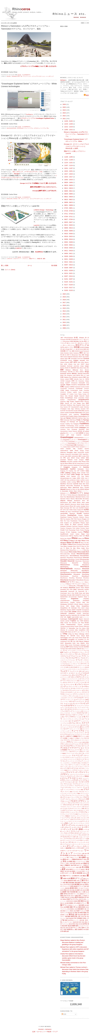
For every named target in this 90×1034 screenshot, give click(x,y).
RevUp (62, 538)
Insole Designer (79, 459)
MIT (88, 500)
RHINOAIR (86, 557)
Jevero (65, 465)
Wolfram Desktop (73, 646)
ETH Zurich (86, 412)
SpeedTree (68, 615)
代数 (85, 909)
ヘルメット (69, 806)
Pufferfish (73, 532)
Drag (74, 405)
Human (62, 454)
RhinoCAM (71, 561)
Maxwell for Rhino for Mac (73, 489)
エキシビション (84, 671)
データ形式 (86, 736)
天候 (67, 914)
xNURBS (86, 646)
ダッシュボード (67, 731)
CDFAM (62, 381)
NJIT (67, 509)
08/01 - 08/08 (68, 205)
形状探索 (79, 873)
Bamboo (62, 368)
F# (88, 416)
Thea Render (85, 622)
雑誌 (65, 890)
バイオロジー (85, 763)
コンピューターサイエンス (72, 703)
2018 (64, 299)
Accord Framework (84, 351)
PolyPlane (86, 526)
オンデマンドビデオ (79, 682)
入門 (88, 918)
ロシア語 (76, 846)
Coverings (86, 390)
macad (87, 482)
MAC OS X (81, 482)
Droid (87, 405)
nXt (66, 511)
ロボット (86, 846)
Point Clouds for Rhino (68, 524)
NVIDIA (62, 511)
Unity (76, 630)
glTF (68, 435)
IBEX (80, 456)
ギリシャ (79, 692)
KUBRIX (82, 471)
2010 (64, 322)
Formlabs (81, 425)
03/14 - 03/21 (68, 262)
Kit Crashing (69, 471)
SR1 (78, 615)
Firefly (78, 420)
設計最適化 (70, 903)
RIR (61, 587)
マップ (78, 812)
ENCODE (70, 410)
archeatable (74, 358)
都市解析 (68, 916)
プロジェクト (74, 799)
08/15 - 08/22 (68, 199)
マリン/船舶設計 (66, 816)
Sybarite (62, 620)
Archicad (86, 358)
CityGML (62, 384)
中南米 (49, 1031)
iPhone (84, 461)
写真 (68, 892)
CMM (87, 384)
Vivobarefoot (63, 641)
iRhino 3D (71, 463)
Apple (66, 358)
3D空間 (82, 347)
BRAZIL (74, 373)
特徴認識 (71, 918)
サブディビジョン (66, 715)
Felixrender (66, 420)
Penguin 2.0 (85, 519)
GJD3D (81, 433)
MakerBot (62, 485)
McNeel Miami (73, 491)
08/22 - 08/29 (68, 196)
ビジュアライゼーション (39, 76)
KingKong (62, 471)
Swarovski (86, 619)
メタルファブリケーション (78, 819)
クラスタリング (69, 694)
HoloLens (63, 452)
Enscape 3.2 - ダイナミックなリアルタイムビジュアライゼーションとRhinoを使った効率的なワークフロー (28, 136)
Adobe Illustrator (64, 353)
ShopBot (72, 602)
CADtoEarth (75, 377)
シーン (85, 715)
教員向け (83, 869)
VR (21, 76)
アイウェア (80, 650)
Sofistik (74, 611)
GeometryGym (64, 431)
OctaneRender (75, 511)
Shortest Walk (80, 602)
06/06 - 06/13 (68, 228)
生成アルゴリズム (72, 899)
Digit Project (70, 401)
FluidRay (67, 423)
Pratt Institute (76, 528)
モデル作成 (78, 825)
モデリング (66, 825)
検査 (74, 880)
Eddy (69, 408)
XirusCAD (80, 646)
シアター (80, 715)
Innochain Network (66, 459)
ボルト (71, 810)
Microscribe (79, 498)
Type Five (78, 628)
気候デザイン (79, 865)
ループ (62, 840)
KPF (78, 471)
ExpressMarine (82, 416)
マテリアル (83, 812)
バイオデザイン (67, 763)
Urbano (69, 632)
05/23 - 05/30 (68, 233)
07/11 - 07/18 (68, 214)
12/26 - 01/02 (68, 121)
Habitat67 (68, 448)
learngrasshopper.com (66, 478)
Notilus (75, 509)
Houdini (87, 452)
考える (62, 884)
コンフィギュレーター (83, 707)
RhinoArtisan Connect (74, 559)
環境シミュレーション (79, 861)
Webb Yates (76, 643)
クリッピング (81, 696)
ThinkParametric (71, 624)
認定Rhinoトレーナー (73, 920)
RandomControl (64, 535)
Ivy (85, 463)
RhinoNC (79, 572)
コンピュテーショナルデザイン (74, 704)
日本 (75, 918)
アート (65, 650)
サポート (75, 715)
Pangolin (80, 515)
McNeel (62, 80)
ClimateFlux (74, 384)
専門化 (75, 903)
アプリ (84, 656)
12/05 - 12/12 (68, 129)
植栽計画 (39, 258)
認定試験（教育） (84, 920)
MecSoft (80, 495)
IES (61, 458)
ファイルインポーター (71, 782)
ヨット (68, 831)
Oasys (69, 511)
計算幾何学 (75, 875)
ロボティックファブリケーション (72, 850)
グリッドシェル (73, 696)
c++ (85, 375)
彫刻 (84, 912)
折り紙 (64, 903)
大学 (88, 909)
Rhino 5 (66, 540)
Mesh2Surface (71, 497)
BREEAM (80, 373)
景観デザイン (32, 258)
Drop (61, 407)
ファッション (68, 784)
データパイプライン (80, 732)
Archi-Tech (80, 358)
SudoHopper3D (73, 619)
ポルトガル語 (77, 810)
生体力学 (81, 899)
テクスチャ (67, 740)
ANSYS (80, 356)
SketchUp (63, 609)
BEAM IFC (68, 368)
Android (70, 356)
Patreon (87, 517)
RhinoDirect (85, 564)
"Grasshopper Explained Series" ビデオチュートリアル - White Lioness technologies (29, 85)
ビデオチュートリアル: (37, 118)
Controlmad (79, 388)
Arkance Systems (64, 362)
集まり (80, 892)
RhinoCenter (78, 561)
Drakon (84, 405)
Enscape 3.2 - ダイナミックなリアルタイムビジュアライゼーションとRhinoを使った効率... (76, 146)
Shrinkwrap (63, 604)
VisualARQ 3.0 (82, 639)
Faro (88, 418)
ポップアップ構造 (80, 808)
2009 (64, 325)
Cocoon (67, 386)
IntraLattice (70, 461)
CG (76, 381)
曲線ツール (75, 871)
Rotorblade (63, 589)
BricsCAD (86, 373)
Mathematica (63, 487)
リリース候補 (85, 838)
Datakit (76, 396)
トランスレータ (79, 753)
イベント (79, 660)
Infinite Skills (85, 458)
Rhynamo (86, 585)
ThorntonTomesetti (65, 626)
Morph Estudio (81, 504)
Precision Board (84, 528)
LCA (78, 476)
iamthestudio (75, 456)
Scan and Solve (84, 593)
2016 (64, 305)
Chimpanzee (74, 382)
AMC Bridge (85, 355)
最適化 (72, 888)
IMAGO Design (75, 458)
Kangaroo (67, 467)
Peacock (79, 519)
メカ (78, 818)
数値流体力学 (82, 897)
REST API (82, 535)
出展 (84, 892)
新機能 (76, 895)
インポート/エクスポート (71, 667)
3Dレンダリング (18, 171)
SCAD (76, 593)
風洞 (81, 924)
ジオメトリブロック (68, 719)
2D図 (76, 337)
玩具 (74, 863)
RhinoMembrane (65, 572)
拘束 (64, 882)
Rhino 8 (70, 544)
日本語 (84, 918)
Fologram (76, 423)
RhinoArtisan (64, 559)
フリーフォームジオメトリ (79, 795)
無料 (83, 927)
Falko (84, 418)
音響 (81, 855)
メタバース (66, 819)
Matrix (70, 487)
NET (71, 508)
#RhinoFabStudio (68, 337)
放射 (67, 927)
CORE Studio (64, 390)
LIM (65, 480)
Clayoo (68, 384)
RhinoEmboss (64, 566)
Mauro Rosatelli (84, 487)
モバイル (84, 825)
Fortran (87, 425)
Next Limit (75, 508)
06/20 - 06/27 (68, 222)
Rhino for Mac (71, 548)
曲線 (71, 871)
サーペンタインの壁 (78, 711)
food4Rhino (39, 252)
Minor (83, 500)
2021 (64, 118)
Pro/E (66, 530)
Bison (81, 370)
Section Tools (85, 595)
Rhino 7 (65, 544)
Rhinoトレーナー (80, 582)
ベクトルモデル (84, 804)
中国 (73, 912)
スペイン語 (78, 727)
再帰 (85, 886)
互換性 (78, 880)
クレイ (72, 697)
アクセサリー (76, 652)
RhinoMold (73, 572)
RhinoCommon (65, 565)
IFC (64, 458)
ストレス (71, 727)
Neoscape (66, 508)
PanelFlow (63, 515)
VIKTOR (72, 635)
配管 (78, 922)
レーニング (79, 842)
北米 (33, 1031)
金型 (80, 871)
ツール (87, 731)
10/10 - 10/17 (68, 177)
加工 (68, 857)
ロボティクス (84, 848)
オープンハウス (65, 680)
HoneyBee (70, 452)
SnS (69, 611)
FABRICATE (74, 418)
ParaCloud (63, 517)
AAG (87, 349)
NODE (71, 509)
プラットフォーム (68, 793)
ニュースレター (85, 757)
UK (66, 630)
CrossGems (86, 392)
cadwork (80, 377)
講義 (78, 884)
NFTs (64, 509)
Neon (61, 508)
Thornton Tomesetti (83, 624)
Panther (86, 515)
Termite (66, 622)
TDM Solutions (84, 620)
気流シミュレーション (69, 867)
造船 (67, 907)
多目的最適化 (70, 909)
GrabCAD (78, 435)
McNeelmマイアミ (65, 493)
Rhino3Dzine (70, 557)
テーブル (81, 738)
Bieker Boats (83, 368)
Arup (75, 364)
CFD (72, 381)
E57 (69, 407)
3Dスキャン (81, 343)
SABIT (75, 589)
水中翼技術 (72, 897)
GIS (77, 433)
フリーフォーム (66, 795)
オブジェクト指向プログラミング (78, 680)
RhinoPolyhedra (64, 576)
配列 (80, 922)
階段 (78, 859)
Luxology (73, 482)
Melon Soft (86, 495)
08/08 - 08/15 (68, 202)
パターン (70, 764)
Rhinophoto (77, 574)
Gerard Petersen (72, 431)
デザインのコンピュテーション (69, 744)
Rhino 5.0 (70, 542)
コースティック (69, 699)
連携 (64, 931)
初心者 (87, 892)
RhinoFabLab (84, 566)
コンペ (62, 709)
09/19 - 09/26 (68, 185)
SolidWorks (71, 613)
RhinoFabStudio (66, 568)
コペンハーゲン (64, 701)
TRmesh (81, 626)
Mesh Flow (63, 497)
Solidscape (63, 613)
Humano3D (68, 454)
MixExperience (64, 502)
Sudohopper (63, 619)
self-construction (72, 596)
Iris (75, 463)
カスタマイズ (67, 690)
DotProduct (63, 405)
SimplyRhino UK (65, 608)
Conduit (87, 386)
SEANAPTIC (78, 595)
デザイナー (63, 742)
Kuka (87, 471)
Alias (80, 355)
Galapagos (82, 427)
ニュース (78, 757)
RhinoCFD (75, 563)
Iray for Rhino (64, 463)
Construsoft (71, 388)
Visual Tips (86, 637)
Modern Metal (81, 502)
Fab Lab (62, 418)
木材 (64, 929)
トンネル (62, 757)
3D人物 (62, 349)
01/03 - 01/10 (68, 290)
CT (68, 394)
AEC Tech (86, 353)
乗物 (61, 895)
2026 (64, 104)
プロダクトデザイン (78, 801)
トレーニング (77, 755)
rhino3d (73, 553)
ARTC (75, 362)
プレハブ (73, 797)
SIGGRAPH (71, 604)
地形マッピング (81, 910)
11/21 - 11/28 (68, 160)
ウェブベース (74, 671)
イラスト (86, 660)
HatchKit (87, 448)
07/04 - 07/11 (68, 216)
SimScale (74, 608)
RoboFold (72, 587)
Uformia (62, 630)
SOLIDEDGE (85, 611)
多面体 (83, 907)
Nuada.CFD (80, 509)
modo (87, 502)
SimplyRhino (85, 606)
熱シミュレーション (66, 922)
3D (86, 337)
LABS (62, 472)
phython (87, 521)
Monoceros (73, 504)
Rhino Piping (69, 550)
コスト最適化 (85, 699)
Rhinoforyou (77, 568)
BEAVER (73, 368)
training (72, 626)
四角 (71, 890)
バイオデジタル (75, 763)
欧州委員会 (74, 855)
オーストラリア (69, 679)
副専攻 (85, 924)
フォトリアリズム (65, 787)
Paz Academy (66, 519)
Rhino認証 (80, 585)
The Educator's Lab (74, 622)
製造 (82, 901)
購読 (86, 95)
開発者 (74, 859)
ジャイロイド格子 (66, 721)
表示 (73, 924)
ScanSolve (63, 595)
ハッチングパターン (79, 766)
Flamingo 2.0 (64, 421)
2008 (64, 328)
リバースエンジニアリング (73, 838)
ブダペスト (80, 787)
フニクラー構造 (79, 789)
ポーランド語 (80, 806)
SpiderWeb (74, 615)
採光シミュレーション (82, 888)
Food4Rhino (84, 424)
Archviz (70, 360)
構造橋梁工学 (79, 882)
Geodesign (74, 429)
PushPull (80, 532)
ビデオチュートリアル (40, 128)
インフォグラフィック (79, 665)
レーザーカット (71, 842)
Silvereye (86, 604)
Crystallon (63, 394)
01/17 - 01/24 (68, 285)
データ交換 (63, 738)
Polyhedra (80, 526)
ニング (74, 759)
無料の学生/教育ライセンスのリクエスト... (43, 187)
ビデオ (62, 780)
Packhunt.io (29, 114)
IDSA (87, 456)
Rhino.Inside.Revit (83, 552)
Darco (62, 396)
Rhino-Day (86, 550)
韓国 (71, 863)
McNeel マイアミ (83, 491)
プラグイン (25, 258)
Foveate (62, 427)
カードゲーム (66, 688)
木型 (88, 927)
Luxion (69, 482)
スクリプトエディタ (68, 725)
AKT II (69, 355)
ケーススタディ (79, 697)
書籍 (61, 894)
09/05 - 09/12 (68, 191)
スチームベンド (64, 727)
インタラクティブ (83, 663)
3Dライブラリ (69, 347)
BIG (88, 368)
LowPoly (82, 480)
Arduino (75, 360)
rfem (65, 538)
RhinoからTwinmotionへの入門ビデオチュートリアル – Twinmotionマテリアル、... (76, 134)
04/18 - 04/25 (68, 248)
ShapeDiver (74, 598)
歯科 (78, 890)
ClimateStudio (82, 384)
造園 (65, 907)
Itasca (82, 463)
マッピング (73, 812)
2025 (64, 107)
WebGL (83, 643)
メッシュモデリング (81, 821)
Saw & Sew (71, 593)
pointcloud (80, 524)
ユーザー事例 (77, 829)
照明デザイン (74, 893)
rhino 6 (77, 542)
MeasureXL (75, 495)
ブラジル (81, 791)
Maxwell (63, 489)
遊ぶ (73, 929)
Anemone (75, 356)
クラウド (84, 692)
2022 (64, 116)
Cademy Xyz (67, 377)
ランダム (68, 835)
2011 (64, 319)
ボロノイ (83, 810)
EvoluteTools (85, 414)
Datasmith (82, 396)
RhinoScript (79, 578)
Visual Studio (78, 637)
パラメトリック (71, 772)
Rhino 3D (81, 538)
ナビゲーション (70, 757)
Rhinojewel (63, 570)
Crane (79, 392)
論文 (67, 931)
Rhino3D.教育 (64, 555)
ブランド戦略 (76, 793)
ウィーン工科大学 (84, 667)
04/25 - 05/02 (68, 245)
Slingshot (69, 609)
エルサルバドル (67, 675)
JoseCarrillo (83, 465)
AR (69, 358)
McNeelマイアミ (77, 493)
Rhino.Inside (73, 552)
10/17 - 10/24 (68, 174)
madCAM (75, 483)
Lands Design (75, 474)
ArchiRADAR (63, 360)
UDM (87, 628)
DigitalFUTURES (79, 401)
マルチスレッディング (76, 816)
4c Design (66, 349)
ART (71, 362)
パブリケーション (77, 770)
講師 (81, 884)
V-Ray (65, 634)
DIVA (62, 403)
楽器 (68, 861)
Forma (76, 425)
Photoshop (81, 521)
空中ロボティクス (67, 873)
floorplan (62, 423)
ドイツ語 (79, 749)
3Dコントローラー (72, 343)
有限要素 (69, 929)
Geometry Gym (84, 429)
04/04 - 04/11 (68, 253)
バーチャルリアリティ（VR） (33, 171)
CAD (61, 377)
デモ (68, 749)
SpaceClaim (86, 613)
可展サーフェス (74, 857)
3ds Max (81, 341)
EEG (87, 408)
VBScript (62, 635)
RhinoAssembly (84, 559)
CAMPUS (18, 248)
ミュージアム (66, 817)
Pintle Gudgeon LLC (66, 522)
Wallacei (86, 641)
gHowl (87, 431)
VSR (77, 641)
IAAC (69, 456)
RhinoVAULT (72, 580)
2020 (64, 294)
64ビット (72, 349)
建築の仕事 (66, 878)
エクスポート (64, 673)
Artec (79, 362)
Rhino (9, 76)
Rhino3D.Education (83, 554)
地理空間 (69, 912)
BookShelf (63, 373)
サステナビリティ (83, 713)
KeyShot (73, 469)
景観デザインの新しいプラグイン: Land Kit (20, 206)
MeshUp (83, 497)
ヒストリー (86, 778)
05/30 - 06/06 (68, 231)
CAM (71, 379)
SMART (74, 609)
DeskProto (63, 401)
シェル (79, 716)
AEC (81, 353)
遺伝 (86, 853)
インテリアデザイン (66, 665)
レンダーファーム (80, 844)
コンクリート (80, 701)
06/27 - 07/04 (68, 219)
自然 (81, 890)
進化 (79, 895)
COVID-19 (63, 392)
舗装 (44, 258)
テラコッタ (73, 749)
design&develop (72, 399)
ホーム (30, 265)
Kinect (87, 469)
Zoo (83, 648)
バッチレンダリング (68, 766)
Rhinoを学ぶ (73, 585)
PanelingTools (72, 515)
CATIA (87, 379)
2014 (64, 311)
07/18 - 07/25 (68, 211)
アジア (55, 1031)
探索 (61, 910)
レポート (74, 844)
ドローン (86, 755)
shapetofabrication (65, 600)
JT (61, 467)
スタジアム (85, 725)
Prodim (77, 530)
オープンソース (84, 679)
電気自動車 (80, 914)
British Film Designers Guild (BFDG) (70, 375)
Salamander (81, 589)
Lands (68, 474)
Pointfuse (86, 524)
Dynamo (66, 407)
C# (82, 375)
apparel (62, 358)
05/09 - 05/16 (68, 239)
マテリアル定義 (73, 814)
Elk (67, 410)
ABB (73, 351)
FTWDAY (76, 427)
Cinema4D (82, 382)
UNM (87, 630)
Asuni (87, 364)
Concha (83, 386)
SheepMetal (86, 600)
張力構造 (80, 912)
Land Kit (36, 225)
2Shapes (81, 337)
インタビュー (74, 663)
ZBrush (79, 648)
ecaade (81, 407)
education (83, 408)
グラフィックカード (79, 694)
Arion (87, 360)
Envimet (87, 410)
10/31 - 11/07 (68, 168)
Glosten (62, 435)
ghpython (63, 433)
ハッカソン (77, 764)
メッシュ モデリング (69, 821)
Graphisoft (86, 435)
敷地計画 (78, 924)
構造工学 (86, 882)
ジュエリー (76, 721)
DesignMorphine (83, 399)
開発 (64, 859)
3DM (71, 341)
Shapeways (76, 600)
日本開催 (79, 918)
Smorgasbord (85, 609)
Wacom (81, 641)
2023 (64, 113)
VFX (68, 635)
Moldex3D (67, 504)
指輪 (73, 890)
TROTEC (63, 628)
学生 (64, 861)
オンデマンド (69, 682)
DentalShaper (69, 397)
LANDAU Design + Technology (43, 210)
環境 (70, 861)
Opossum (72, 513)
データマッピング (79, 734)
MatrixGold (76, 487)
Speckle (62, 615)
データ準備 (76, 738)
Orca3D (79, 513)
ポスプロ (62, 808)
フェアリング (79, 785)
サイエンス (86, 711)
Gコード (86, 446)
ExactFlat (62, 416)
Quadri (72, 534)
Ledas (74, 478)
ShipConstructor (64, 602)
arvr (78, 364)
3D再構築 (86, 347)
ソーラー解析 (79, 728)
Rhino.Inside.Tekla (65, 553)
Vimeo (78, 635)
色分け (72, 895)
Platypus (83, 522)
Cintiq (87, 382)
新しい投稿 (4, 265)
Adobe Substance (74, 353)
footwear (62, 425)
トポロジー (81, 751)
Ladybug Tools (75, 472)
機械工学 (62, 865)
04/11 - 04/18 (68, 250)
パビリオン (81, 768)
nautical (78, 506)
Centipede (67, 381)
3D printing (74, 339)
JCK (61, 465)
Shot (88, 602)
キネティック (72, 692)
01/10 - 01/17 (68, 287)
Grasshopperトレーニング (75, 441)
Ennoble (76, 410)
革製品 (85, 859)
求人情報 (85, 867)
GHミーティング (70, 433)
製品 (85, 901)
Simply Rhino (75, 606)
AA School (80, 349)
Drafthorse (69, 405)
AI (61, 355)
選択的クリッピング (73, 905)
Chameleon (81, 381)
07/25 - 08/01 (68, 208)
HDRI (71, 450)
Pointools (63, 526)
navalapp (83, 506)
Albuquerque (75, 355)
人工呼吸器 (84, 895)
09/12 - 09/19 (68, 188)
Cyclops (84, 394)
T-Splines (73, 621)
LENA (82, 478)
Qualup (77, 534)
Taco (78, 620)
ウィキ (62, 669)
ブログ (81, 797)
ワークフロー (77, 853)
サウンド (62, 713)
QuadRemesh (64, 534)
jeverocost (70, 465)
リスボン (81, 837)
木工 (61, 929)
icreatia (84, 456)
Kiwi (75, 471)
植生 (69, 895)
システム (76, 719)
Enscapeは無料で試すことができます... (44, 190)
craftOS (75, 392)
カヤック (79, 690)
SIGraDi (76, 604)
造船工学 (72, 907)
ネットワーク (71, 761)
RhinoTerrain (64, 580)
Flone (87, 421)
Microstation (86, 498)
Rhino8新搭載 (78, 557)
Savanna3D (63, 591)
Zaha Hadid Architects (71, 648)
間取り (68, 863)
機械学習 (86, 863)
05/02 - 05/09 (68, 242)
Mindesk (69, 500)
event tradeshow (74, 414)
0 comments (26, 74)
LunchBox (63, 482)
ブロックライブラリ (74, 803)
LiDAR (62, 480)
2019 (64, 297)
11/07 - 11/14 (68, 165)
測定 (77, 907)
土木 (78, 916)
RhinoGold (85, 568)
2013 (64, 314)
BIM (61, 370)
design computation (79, 397)
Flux (72, 423)
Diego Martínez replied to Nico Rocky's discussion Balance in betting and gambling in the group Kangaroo (72, 942)
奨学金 (66, 893)
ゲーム (87, 697)
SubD (69, 617)
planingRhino (76, 522)
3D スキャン (80, 339)
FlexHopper (82, 421)
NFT (61, 509)
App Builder (86, 356)
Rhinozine (86, 580)
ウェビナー (64, 671)
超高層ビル (63, 914)
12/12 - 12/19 (68, 127)
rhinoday (76, 564)
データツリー (70, 732)
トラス (72, 753)
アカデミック (67, 652)
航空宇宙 (70, 884)
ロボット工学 (76, 848)
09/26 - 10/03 (68, 182)
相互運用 (81, 905)
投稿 (64, 1014)
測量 (79, 907)
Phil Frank (66, 521)
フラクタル (75, 791)
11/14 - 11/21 (68, 162)
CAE (84, 377)
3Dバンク (65, 345)
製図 (79, 901)
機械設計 (68, 865)
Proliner (82, 530)
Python (86, 532)
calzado (67, 379)
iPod (87, 461)
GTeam (77, 446)
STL (65, 617)
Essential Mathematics (75, 412)
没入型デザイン (73, 927)
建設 (84, 876)
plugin (87, 522)
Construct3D (63, 388)
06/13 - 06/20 (68, 225)
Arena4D (82, 360)
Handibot (80, 448)
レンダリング (50, 76)
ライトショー (83, 831)
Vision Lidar (71, 637)
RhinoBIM (63, 561)
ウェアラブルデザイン (83, 669)
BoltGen (82, 371)
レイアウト (67, 840)
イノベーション (70, 660)
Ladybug (67, 472)
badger (87, 366)
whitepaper (83, 645)
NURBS (86, 510)
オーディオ (76, 679)
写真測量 (72, 892)
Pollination (68, 526)
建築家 (65, 880)
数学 (76, 897)
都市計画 (74, 916)
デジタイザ (82, 744)
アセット (82, 652)
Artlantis (70, 364)
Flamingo (86, 420)
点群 (76, 914)
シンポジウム (70, 723)
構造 (67, 882)
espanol (62, 412)
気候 (74, 865)
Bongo (87, 371)
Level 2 (87, 478)
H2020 (62, 448)
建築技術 (70, 880)
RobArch (65, 587)
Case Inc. (82, 379)
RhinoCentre (86, 561)
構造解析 (72, 882)
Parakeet (69, 517)
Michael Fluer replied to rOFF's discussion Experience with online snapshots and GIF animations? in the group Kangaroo (74, 949)
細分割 (62, 890)
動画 (67, 918)
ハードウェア (79, 761)
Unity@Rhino (82, 630)
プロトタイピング (68, 805)
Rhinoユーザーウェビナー (74, 584)
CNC (62, 387)
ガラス (84, 690)
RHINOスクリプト (67, 582)
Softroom (79, 611)
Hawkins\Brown (64, 450)
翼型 (76, 929)
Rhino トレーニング (78, 550)
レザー (84, 842)
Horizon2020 (81, 452)
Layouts (73, 476)
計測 (81, 875)
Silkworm (81, 604)
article (65, 364)
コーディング (78, 699)
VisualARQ (63, 639)
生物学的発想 (69, 901)
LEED (78, 478)
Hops (75, 452)
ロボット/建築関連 (65, 848)
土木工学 (83, 916)
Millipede (62, 500)
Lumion (87, 480)
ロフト (81, 846)
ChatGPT (67, 382)
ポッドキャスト (70, 808)
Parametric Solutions (78, 517)
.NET (61, 337)
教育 (64, 869)
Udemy (84, 628)
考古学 (65, 884)
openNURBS (64, 513)
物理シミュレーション (82, 925)
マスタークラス (65, 812)
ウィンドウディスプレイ (70, 669)
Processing (72, 530)
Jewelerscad (76, 465)
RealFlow (76, 535)
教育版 (67, 869)
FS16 (71, 427)
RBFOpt (71, 535)
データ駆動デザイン (76, 736)
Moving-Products (64, 506)
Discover (87, 401)
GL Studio (86, 433)
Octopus (82, 511)
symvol (67, 620)
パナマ (85, 766)
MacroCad (69, 483)
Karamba (86, 467)
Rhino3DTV (63, 557)
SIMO (67, 606)
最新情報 (67, 888)
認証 (66, 920)
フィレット (83, 784)
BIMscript (75, 370)
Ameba (65, 356)
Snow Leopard (64, 611)
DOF (87, 403)
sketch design (85, 608)
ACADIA (77, 351)
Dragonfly (78, 405)
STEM (87, 615)
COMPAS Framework (74, 386)
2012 (64, 317)
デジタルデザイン (69, 746)
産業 (68, 890)
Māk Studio (86, 483)
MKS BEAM (72, 502)
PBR (72, 519)
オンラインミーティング (73, 686)
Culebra (71, 394)
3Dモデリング (81, 345)
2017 (64, 302)
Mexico (68, 498)
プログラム (68, 799)
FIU (82, 420)
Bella (78, 368)
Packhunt (20, 128)
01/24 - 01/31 (68, 282)
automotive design (79, 366)
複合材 (70, 925)
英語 (69, 855)
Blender (87, 370)
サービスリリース (71, 709)
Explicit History (73, 416)
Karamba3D (64, 469)
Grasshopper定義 (71, 445)
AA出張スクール (65, 351)
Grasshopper (11, 128)
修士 (77, 892)
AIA (63, 355)
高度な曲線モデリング (77, 886)
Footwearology (70, 425)
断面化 (72, 910)
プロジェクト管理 (83, 799)
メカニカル (83, 817)
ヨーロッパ (41, 1031)
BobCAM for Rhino (73, 371)
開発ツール (69, 859)
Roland (87, 587)
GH (84, 431)
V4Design (81, 634)
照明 (69, 893)
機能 (72, 865)
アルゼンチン (85, 658)
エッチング (79, 673)
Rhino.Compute (64, 552)
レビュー (68, 844)
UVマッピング (78, 632)
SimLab (62, 606)
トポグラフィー (17, 258)
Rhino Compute (68, 546)
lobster (78, 480)
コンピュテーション (71, 707)
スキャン (78, 723)
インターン (81, 662)
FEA (61, 420)
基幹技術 (78, 863)
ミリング (73, 818)
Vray (74, 641)
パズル (66, 764)
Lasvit (68, 476)
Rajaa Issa (85, 534)
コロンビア (72, 701)
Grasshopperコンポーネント (70, 439)
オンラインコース (69, 684)
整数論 (64, 899)
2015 (64, 308)
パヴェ (62, 764)
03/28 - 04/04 (68, 256)
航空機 (74, 884)
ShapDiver (80, 596)
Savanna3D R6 (72, 591)
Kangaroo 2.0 (76, 467)
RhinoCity (86, 563)
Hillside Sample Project (82, 450)
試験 (76, 890)
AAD (85, 349)
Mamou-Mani (69, 485)
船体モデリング (82, 903)
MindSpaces (77, 500)
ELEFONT (63, 410)
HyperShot (85, 454)
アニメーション (27, 76)
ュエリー (64, 831)
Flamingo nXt (74, 421)
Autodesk (63, 366)
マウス (87, 810)
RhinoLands (74, 570)
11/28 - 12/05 (68, 157)
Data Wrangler (69, 396)
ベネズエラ (63, 806)
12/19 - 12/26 (68, 124)
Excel (67, 416)
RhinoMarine (85, 570)
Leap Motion (85, 476)
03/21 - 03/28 (68, 259)
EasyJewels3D (75, 407)
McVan (70, 495)
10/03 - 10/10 (68, 179)
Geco (68, 429)
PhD (61, 521)
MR (75, 506)
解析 (84, 857)
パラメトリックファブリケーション (78, 774)
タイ (84, 728)
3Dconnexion (66, 341)
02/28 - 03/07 (68, 267)
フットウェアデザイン (69, 789)
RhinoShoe (86, 578)
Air (66, 355)
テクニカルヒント (76, 740)
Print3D (62, 530)
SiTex (79, 608)
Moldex (62, 504)
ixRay (87, 463)
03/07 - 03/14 (68, 265)
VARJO (87, 634)
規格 (77, 867)
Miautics (73, 498)
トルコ (63, 755)
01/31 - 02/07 (68, 279)
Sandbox (86, 589)
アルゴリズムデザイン (72, 658)
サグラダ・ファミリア (71, 713)
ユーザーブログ (76, 827)
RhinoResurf (85, 576)
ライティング (75, 831)
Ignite (68, 458)
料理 (85, 929)
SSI (81, 615)
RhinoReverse (64, 578)
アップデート (70, 654)
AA (76, 349)
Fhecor (74, 420)
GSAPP (73, 446)
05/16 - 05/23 (68, 236)
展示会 (71, 914)
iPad (79, 461)
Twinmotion (16, 76)
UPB (66, 632)
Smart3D (78, 609)
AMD (61, 356)
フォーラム (86, 785)
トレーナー (69, 755)
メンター (70, 823)
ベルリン (74, 806)
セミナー (66, 729)
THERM (62, 624)
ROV (68, 589)
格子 (81, 859)
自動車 (64, 892)
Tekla (61, 622)
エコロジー (72, 673)
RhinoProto (75, 576)
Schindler (69, 595)
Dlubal (79, 403)
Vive (88, 639)
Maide (80, 483)
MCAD (82, 489)
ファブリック (77, 784)
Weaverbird (68, 643)
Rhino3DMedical (74, 555)
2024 (64, 110)
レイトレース (74, 840)
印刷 (63, 855)
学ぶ (48, 128)
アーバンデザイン (72, 650)
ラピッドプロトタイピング (73, 833)
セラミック (72, 728)
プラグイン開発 (68, 791)
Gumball (82, 446)
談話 (75, 910)
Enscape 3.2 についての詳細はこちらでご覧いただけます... (38, 183)
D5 (88, 394)
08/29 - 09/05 (68, 194)
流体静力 (80, 929)
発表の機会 (84, 922)
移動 (83, 853)
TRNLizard (86, 626)
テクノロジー (85, 740)
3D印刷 (76, 347)
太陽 (75, 909)
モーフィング (77, 823)
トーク (83, 749)
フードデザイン (70, 785)
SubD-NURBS (75, 617)
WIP (67, 647)
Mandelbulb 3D (78, 485)
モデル (73, 825)
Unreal (62, 632)
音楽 (78, 855)
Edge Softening (75, 408)
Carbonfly (76, 379)
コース (62, 699)
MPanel (71, 506)
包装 (64, 927)
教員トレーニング (75, 869)
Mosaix (87, 504)
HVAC (80, 454)
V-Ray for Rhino (73, 634)
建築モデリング (76, 878)
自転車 (84, 890)
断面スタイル (66, 910)
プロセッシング (65, 801)
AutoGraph (69, 366)
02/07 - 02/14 (68, 276)
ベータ (77, 805)
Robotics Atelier (80, 587)
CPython (69, 392)
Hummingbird (75, 454)
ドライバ (68, 753)
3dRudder (76, 341)
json (88, 465)
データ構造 (70, 738)
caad (87, 375)
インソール (75, 662)
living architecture (71, 480)
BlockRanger (63, 371)
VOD (68, 641)
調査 (88, 912)
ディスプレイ (63, 732)
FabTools (80, 418)
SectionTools (64, 596)
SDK (73, 595)
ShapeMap (86, 598)
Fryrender (67, 427)
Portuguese (69, 528)
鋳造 (76, 912)
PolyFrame (74, 526)
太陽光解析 (80, 909)
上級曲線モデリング (84, 893)
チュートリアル (28, 128)
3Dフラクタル (71, 345)
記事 (80, 867)
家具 (80, 857)
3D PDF (68, 339)
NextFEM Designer (84, 508)
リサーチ (75, 837)
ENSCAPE (10, 198)
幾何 (82, 863)
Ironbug (78, 463)
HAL (74, 448)
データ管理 (66, 736)
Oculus (87, 511)
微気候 (70, 924)
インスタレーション (66, 662)
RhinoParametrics (66, 574)
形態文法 (85, 873)
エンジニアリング (79, 675)
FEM (71, 420)
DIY (71, 403)
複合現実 (65, 925)
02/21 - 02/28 (68, 270)
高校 (83, 884)
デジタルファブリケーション (72, 748)
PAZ (61, 519)
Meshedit (78, 497)
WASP (62, 643)
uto (72, 632)
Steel (83, 615)
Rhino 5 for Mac (75, 540)
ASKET (83, 364)
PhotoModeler (74, 521)
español (67, 412)
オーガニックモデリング (76, 677)
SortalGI (79, 613)
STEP (61, 617)
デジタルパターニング (82, 746)
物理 (73, 926)
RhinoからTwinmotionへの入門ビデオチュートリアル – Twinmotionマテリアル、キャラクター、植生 (25, 27)
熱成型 (74, 922)
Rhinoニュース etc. (69, 14)
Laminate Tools (85, 472)
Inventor (75, 461)
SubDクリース (84, 617)
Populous (62, 528)
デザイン (70, 742)
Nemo (87, 506)
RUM (71, 589)
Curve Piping (78, 394)
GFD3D (80, 431)
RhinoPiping (85, 574)
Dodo (83, 403)
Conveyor (86, 388)
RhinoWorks (79, 580)
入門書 (62, 920)
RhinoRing (71, 578)
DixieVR (67, 403)
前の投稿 (54, 265)
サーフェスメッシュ (82, 709)
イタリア (62, 660)
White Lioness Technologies (72, 645)
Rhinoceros (63, 563)
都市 (85, 914)
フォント (74, 787)
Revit (87, 536)
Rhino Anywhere (78, 544)
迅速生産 (67, 897)
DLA (74, 403)
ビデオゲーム (68, 780)
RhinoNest (85, 572)
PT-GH (68, 532)
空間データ (84, 871)
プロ (77, 797)
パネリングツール (72, 768)
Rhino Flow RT (77, 546)
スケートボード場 (77, 725)
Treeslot (76, 626)
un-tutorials (71, 630)
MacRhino (63, 483)
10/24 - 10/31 (68, 171)
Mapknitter (86, 485)
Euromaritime (63, 414)
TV (67, 628)
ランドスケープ (75, 835)
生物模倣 (75, 901)
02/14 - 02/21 (68, 273)
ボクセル (86, 806)
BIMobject (68, 370)
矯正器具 (67, 871)
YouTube (62, 648)
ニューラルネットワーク (66, 759)
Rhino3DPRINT (84, 555)
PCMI (75, 519)
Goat (72, 435)
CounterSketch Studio (76, 390)
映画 (66, 855)
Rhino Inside (81, 548)
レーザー (80, 840)
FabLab (68, 418)
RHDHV (69, 538)
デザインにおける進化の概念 (81, 742)
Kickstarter (81, 469)
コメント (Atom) (10, 269)
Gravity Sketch (67, 446)
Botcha (69, 373)
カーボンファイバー (77, 688)
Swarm (81, 619)
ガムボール (74, 690)
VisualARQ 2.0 (72, 639)
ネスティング (81, 759)
